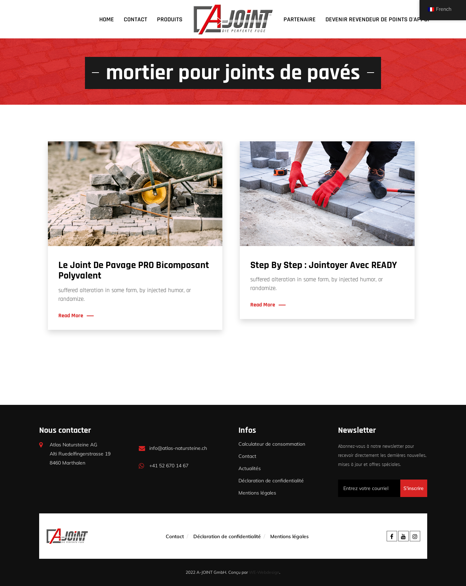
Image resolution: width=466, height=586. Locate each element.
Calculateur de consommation (271, 444)
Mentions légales (257, 493)
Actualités (249, 468)
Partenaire (300, 19)
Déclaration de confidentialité (271, 480)
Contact (135, 19)
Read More (70, 316)
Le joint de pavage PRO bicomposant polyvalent (133, 270)
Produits (169, 19)
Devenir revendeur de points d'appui (377, 19)
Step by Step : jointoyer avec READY (323, 265)
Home (106, 19)
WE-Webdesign (264, 572)
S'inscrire (413, 488)
